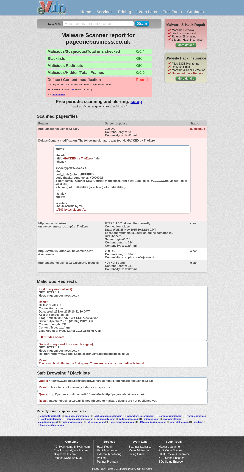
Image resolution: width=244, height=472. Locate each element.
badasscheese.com (128, 419)
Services (104, 12)
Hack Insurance (107, 450)
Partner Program (107, 461)
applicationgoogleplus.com (108, 416)
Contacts (195, 12)
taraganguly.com (105, 419)
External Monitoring (109, 454)
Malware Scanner (170, 446)
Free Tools (172, 12)
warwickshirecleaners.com (140, 416)
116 (72, 89)
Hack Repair (105, 446)
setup (136, 101)
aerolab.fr (198, 422)
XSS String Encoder (171, 457)
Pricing (124, 12)
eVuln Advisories (139, 450)
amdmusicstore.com (51, 419)
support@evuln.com (75, 450)
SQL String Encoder (171, 461)
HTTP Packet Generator (174, 454)
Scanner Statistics (140, 446)
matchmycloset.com (72, 422)
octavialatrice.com (179, 422)
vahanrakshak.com (197, 416)
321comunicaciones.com (152, 422)
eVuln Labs (146, 12)
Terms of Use (113, 469)
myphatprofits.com (172, 419)
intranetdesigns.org (47, 422)
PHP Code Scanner (171, 450)
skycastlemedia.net (50, 416)
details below (58, 94)
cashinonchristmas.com (77, 416)
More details (186, 45)
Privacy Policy (99, 469)
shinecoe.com (151, 419)
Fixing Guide (137, 454)
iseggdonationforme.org (79, 419)
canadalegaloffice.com (170, 416)
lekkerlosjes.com (96, 422)
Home (85, 12)
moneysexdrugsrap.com (122, 422)
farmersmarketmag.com (52, 425)
